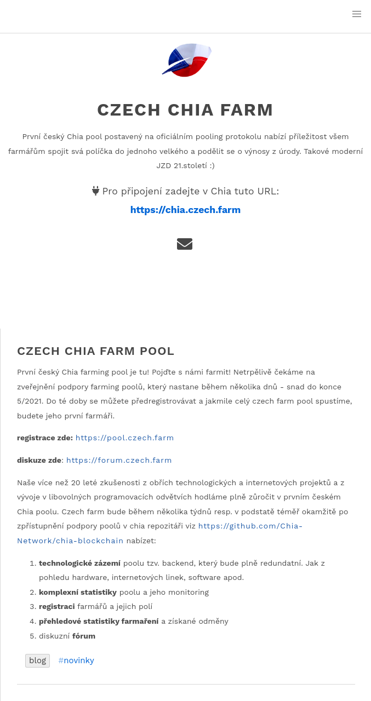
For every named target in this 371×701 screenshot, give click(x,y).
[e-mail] (185, 247)
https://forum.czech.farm (119, 460)
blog (37, 660)
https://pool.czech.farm (125, 437)
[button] (357, 14)
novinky (79, 661)
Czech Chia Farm (185, 109)
